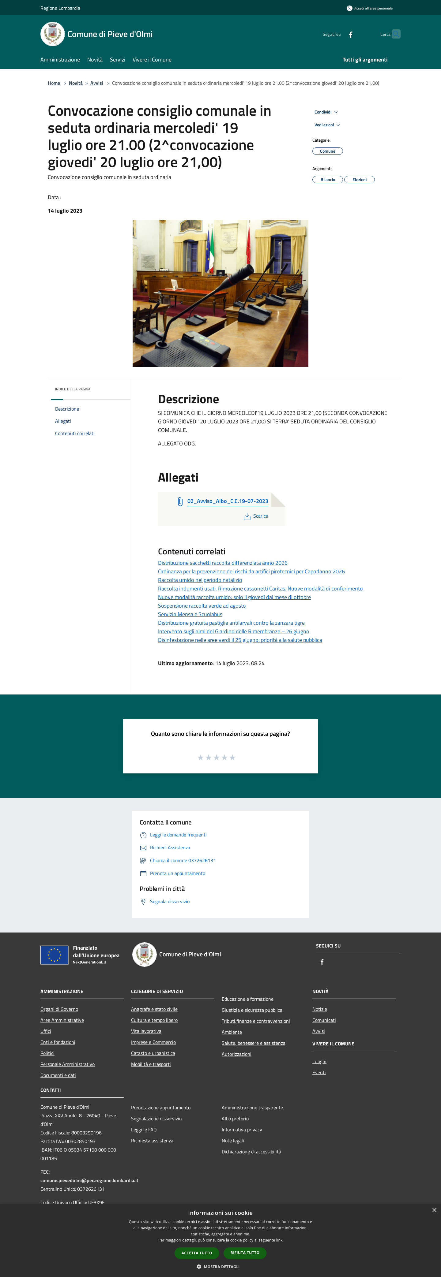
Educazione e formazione (247, 999)
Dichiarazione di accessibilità (251, 1151)
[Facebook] (339, 34)
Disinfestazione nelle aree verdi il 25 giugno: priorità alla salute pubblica (240, 640)
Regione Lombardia (60, 8)
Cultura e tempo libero (154, 1020)
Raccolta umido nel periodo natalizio (200, 580)
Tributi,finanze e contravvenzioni (256, 1021)
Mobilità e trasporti (151, 1064)
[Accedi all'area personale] (370, 8)
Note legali (233, 1140)
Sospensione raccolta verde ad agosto (202, 605)
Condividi (327, 112)
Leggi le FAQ (144, 1129)
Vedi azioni (328, 125)
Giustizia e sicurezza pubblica (252, 1010)
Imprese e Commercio (153, 1042)
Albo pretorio (235, 1118)
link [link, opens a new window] (279, 1240)
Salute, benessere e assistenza (253, 1043)
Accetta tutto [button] (197, 1253)
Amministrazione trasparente (252, 1107)
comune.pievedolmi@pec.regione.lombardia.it (89, 1180)
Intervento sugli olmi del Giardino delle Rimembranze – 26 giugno (233, 631)
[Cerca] (393, 34)
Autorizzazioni (236, 1054)
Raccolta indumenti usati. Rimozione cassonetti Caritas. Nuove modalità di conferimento (260, 588)
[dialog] (220, 1240)
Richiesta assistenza (152, 1140)
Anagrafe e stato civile (154, 1009)
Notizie (319, 1009)
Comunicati (324, 1020)
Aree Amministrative (62, 1020)
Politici (47, 1053)
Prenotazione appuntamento (160, 1107)
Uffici (45, 1031)
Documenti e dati (58, 1075)
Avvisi (96, 83)
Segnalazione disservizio (156, 1118)
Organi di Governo (59, 1009)
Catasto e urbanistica (153, 1053)
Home (54, 83)
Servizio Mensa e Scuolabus (190, 614)
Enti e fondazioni (57, 1042)
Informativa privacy (242, 1129)
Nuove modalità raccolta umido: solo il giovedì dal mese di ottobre (234, 597)
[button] (220, 1267)
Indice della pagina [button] (72, 389)
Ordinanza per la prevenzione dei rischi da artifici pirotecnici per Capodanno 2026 (251, 571)
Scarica (255, 515)
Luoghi (319, 1061)
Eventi (319, 1072)
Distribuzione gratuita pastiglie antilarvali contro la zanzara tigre (231, 623)
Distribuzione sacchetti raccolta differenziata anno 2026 (223, 563)
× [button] (434, 1210)
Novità (76, 83)
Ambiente (232, 1032)
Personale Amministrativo (67, 1064)
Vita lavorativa (146, 1031)
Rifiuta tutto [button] (245, 1252)
